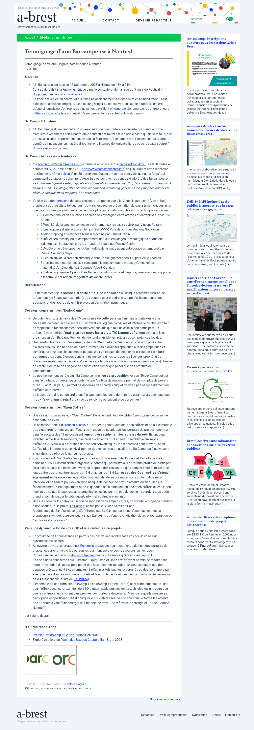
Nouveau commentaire (165, 699)
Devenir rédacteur (154, 20)
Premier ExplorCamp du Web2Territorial (60, 635)
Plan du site (232, 715)
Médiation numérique (56, 37)
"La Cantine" (77, 506)
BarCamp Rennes (83, 555)
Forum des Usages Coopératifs (82, 640)
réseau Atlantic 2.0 (78, 425)
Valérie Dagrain (76, 684)
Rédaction (147, 715)
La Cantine (81, 579)
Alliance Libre (44, 113)
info (92, 688)
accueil (79, 20)
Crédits (216, 715)
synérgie (120, 108)
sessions (62, 201)
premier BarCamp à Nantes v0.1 (60, 164)
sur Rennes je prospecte (92, 546)
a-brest (38, 16)
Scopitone (40, 94)
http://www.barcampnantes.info (103, 169)
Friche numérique (74, 89)
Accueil (30, 37)
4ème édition (61, 174)
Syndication (199, 715)
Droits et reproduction (173, 715)
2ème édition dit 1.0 (133, 164)
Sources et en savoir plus (50, 148)
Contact (110, 20)
